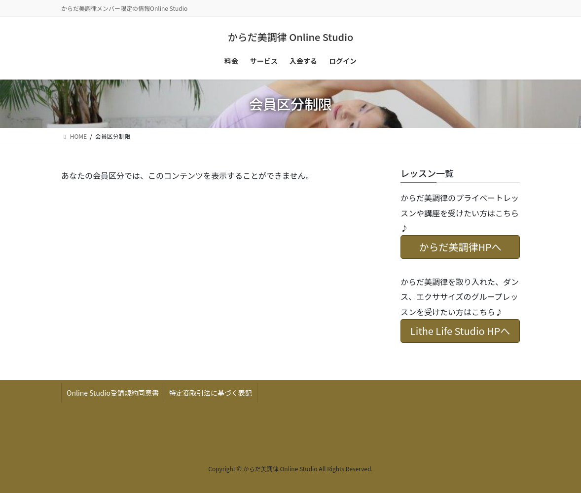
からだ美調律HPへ (460, 247)
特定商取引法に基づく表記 (210, 393)
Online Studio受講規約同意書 (113, 393)
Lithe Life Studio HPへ (460, 331)
